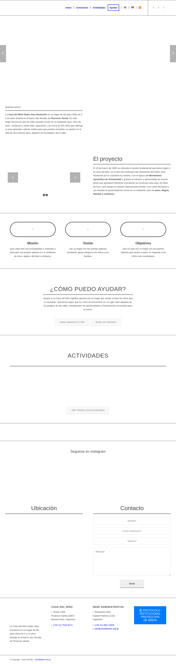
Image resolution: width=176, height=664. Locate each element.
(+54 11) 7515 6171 (63, 625)
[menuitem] (68, 7)
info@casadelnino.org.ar (107, 628)
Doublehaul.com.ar (43, 659)
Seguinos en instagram (88, 451)
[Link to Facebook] (158, 7)
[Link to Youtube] (163, 7)
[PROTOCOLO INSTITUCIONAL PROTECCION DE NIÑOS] (150, 615)
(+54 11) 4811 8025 (104, 625)
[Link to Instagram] (153, 7)
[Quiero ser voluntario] (105, 322)
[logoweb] (35, 7)
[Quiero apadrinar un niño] (72, 322)
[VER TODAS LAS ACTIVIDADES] (88, 410)
